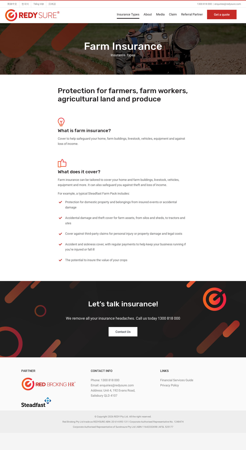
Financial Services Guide (176, 380)
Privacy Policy (169, 385)
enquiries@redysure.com (227, 4)
